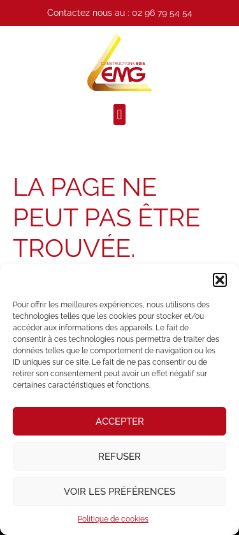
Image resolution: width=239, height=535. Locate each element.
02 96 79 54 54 (162, 13)
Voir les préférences (119, 491)
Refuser (119, 456)
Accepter (120, 421)
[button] (220, 280)
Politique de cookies (113, 519)
